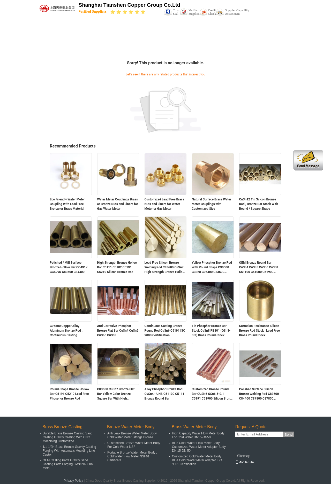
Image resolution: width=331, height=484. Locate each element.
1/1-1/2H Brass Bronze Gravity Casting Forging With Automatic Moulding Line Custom (69, 450)
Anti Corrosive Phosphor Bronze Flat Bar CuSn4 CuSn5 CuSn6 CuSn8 (118, 330)
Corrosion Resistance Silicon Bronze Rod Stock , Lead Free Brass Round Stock (259, 330)
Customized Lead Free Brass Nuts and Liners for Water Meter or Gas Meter (164, 204)
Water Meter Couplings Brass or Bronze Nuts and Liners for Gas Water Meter (117, 204)
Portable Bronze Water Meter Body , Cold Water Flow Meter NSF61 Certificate (132, 456)
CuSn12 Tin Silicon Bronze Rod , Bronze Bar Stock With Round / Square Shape (258, 204)
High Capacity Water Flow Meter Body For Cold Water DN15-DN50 (198, 435)
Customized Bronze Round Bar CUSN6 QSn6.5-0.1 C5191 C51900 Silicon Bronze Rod (213, 394)
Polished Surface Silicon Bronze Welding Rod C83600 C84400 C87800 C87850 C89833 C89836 (259, 394)
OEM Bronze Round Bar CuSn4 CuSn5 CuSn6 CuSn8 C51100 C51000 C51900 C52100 (258, 267)
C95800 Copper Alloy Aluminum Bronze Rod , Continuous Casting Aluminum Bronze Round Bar (70, 331)
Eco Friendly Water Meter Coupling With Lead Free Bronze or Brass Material (67, 204)
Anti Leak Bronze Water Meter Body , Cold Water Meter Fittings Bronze (133, 435)
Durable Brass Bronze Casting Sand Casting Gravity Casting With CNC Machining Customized (68, 437)
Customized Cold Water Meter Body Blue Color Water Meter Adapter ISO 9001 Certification (197, 460)
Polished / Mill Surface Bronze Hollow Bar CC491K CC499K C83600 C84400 (69, 267)
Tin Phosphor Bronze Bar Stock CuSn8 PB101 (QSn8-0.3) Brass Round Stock (211, 330)
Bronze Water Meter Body (130, 427)
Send (288, 434)
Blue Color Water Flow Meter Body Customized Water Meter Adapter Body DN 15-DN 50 (199, 446)
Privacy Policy (73, 480)
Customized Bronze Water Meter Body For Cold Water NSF (133, 445)
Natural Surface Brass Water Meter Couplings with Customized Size (211, 204)
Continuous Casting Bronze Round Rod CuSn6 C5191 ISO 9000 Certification (165, 330)
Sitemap (243, 456)
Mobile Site (244, 462)
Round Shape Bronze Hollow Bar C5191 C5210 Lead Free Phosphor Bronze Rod (69, 393)
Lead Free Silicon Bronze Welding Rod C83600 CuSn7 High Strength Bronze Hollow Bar (165, 267)
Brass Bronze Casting (62, 427)
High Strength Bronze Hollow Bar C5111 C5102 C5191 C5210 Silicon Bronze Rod (117, 267)
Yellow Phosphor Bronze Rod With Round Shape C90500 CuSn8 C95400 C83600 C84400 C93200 (212, 267)
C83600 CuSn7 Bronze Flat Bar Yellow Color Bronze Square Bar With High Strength (116, 394)
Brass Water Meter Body (194, 427)
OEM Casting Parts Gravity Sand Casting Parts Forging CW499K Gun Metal (68, 464)
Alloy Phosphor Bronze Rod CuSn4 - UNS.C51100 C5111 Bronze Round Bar (164, 393)
